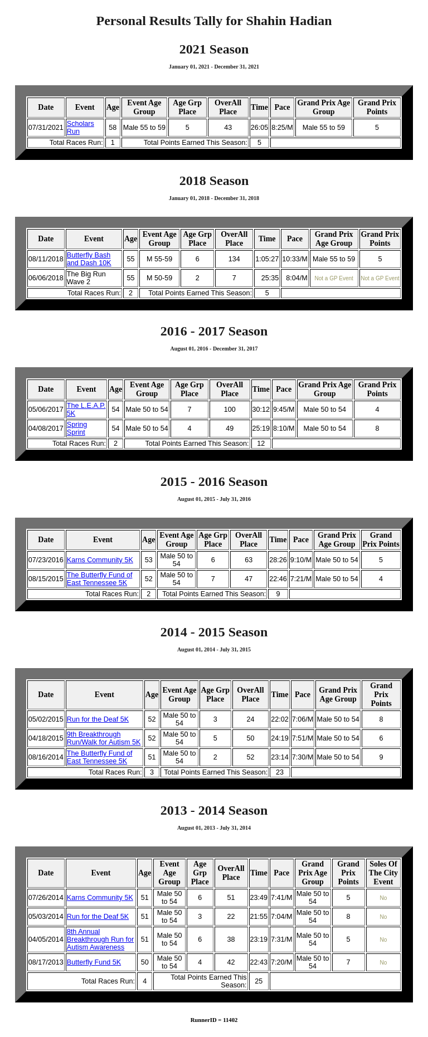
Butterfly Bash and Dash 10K (89, 259)
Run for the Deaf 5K (98, 719)
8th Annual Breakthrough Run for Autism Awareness (100, 939)
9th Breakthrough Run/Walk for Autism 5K (104, 738)
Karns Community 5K (100, 560)
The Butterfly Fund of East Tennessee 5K (100, 579)
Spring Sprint (77, 428)
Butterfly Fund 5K (94, 962)
